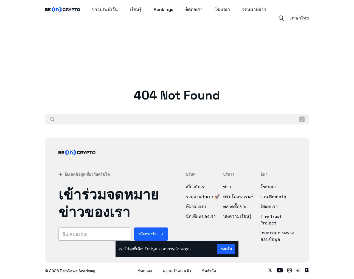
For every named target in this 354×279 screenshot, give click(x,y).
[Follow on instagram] (289, 270)
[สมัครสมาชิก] (151, 234)
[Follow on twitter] (270, 270)
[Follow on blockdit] (307, 270)
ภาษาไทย (299, 18)
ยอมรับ (226, 248)
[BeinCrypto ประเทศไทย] (77, 160)
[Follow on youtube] (280, 270)
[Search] (281, 18)
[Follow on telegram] (298, 270)
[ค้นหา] (52, 119)
